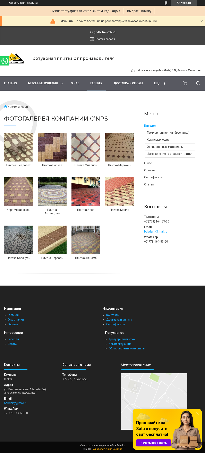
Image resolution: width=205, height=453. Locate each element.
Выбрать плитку (139, 11)
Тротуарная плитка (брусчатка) (168, 132)
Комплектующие (158, 139)
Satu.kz (121, 445)
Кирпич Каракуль (18, 209)
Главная (10, 83)
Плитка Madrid (119, 209)
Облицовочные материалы (165, 146)
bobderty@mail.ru (155, 231)
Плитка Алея (85, 209)
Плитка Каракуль (18, 258)
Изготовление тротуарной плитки (169, 153)
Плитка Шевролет (18, 165)
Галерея (96, 83)
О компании (16, 319)
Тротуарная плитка (122, 339)
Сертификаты (153, 177)
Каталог (150, 126)
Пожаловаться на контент (107, 449)
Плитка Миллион (86, 165)
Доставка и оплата (128, 83)
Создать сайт (17, 2)
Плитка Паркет (52, 165)
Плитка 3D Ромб (86, 258)
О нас (75, 83)
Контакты (112, 315)
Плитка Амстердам (52, 211)
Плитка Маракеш (119, 165)
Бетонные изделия (43, 83)
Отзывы (149, 170)
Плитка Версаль (52, 258)
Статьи (149, 184)
